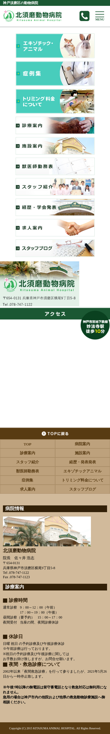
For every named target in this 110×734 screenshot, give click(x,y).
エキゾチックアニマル (82, 471)
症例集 (27, 480)
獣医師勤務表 (27, 471)
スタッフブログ (82, 489)
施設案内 (82, 453)
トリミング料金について (83, 480)
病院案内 (82, 444)
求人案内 (27, 489)
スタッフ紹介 (27, 462)
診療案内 (27, 453)
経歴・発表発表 (82, 462)
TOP (28, 444)
